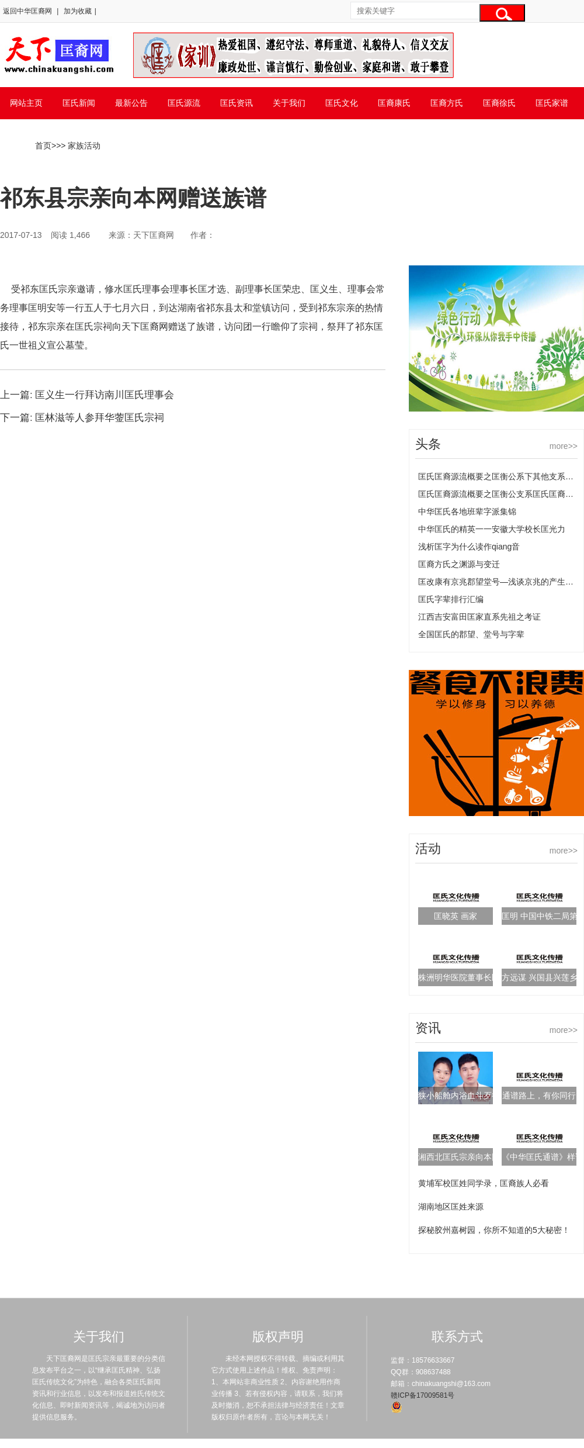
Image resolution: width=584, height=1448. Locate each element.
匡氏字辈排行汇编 (451, 599)
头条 (428, 444)
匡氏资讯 (236, 103)
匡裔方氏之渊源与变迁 (459, 564)
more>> (564, 446)
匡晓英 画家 (455, 916)
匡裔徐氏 (499, 103)
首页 (43, 145)
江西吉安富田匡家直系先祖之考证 (479, 616)
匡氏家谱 (552, 103)
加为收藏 (78, 11)
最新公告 (131, 103)
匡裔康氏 (394, 103)
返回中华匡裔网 (27, 11)
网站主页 (26, 103)
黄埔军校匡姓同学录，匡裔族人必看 (483, 1183)
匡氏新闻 (78, 103)
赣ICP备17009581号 (422, 1395)
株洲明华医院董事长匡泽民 (467, 977)
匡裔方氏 (446, 103)
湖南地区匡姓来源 (451, 1206)
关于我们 (289, 103)
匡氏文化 (341, 103)
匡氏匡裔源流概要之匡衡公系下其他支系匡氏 (500, 476)
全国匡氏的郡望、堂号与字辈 (471, 634)
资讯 (428, 1028)
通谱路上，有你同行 (539, 1095)
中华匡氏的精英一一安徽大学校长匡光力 (491, 529)
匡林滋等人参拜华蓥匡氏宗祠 (99, 417)
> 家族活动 (80, 145)
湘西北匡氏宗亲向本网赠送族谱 (475, 1157)
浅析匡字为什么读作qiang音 (469, 546)
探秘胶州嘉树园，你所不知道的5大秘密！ (494, 1230)
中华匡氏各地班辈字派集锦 (467, 511)
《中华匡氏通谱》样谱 (542, 1157)
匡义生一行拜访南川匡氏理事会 (104, 394)
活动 (428, 848)
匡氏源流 (184, 103)
